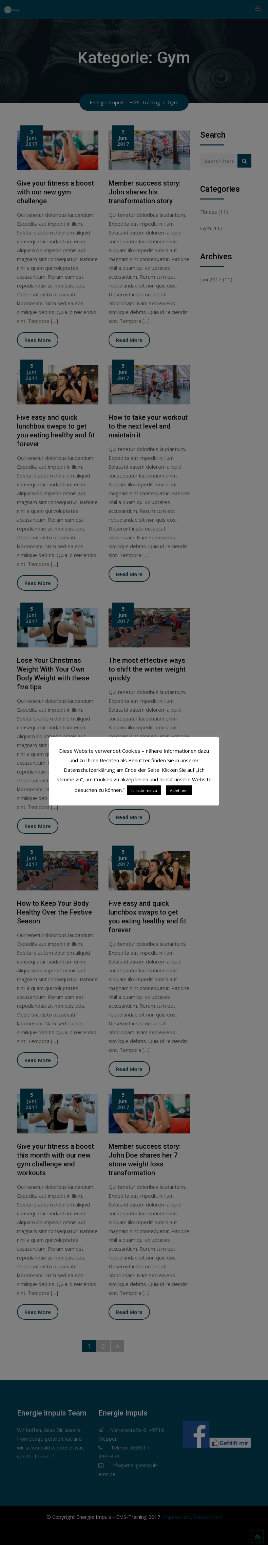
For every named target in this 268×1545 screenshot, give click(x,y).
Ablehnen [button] (179, 790)
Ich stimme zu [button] (144, 790)
